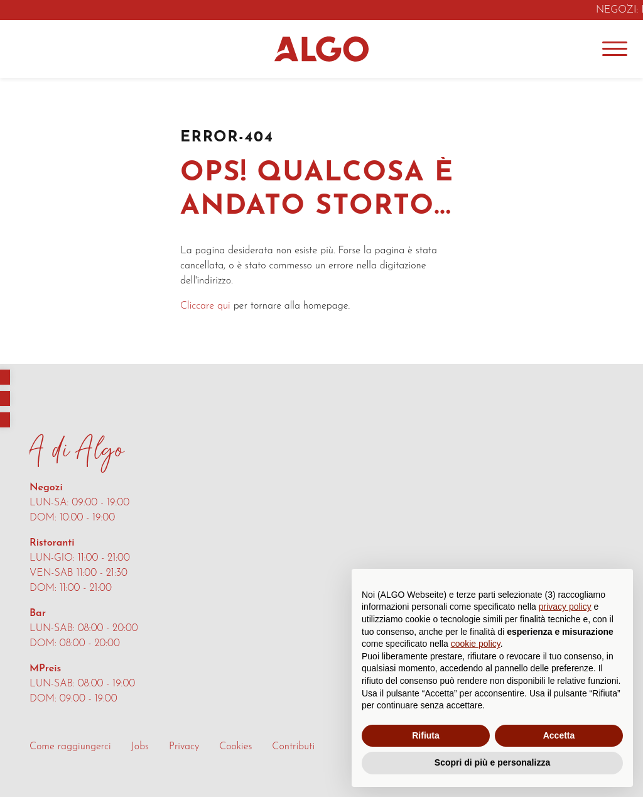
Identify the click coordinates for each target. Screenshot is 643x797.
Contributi (293, 747)
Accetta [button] (559, 735)
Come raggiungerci (70, 747)
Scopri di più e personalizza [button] (492, 762)
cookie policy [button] (475, 644)
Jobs (140, 747)
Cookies (235, 747)
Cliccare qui (205, 306)
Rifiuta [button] (426, 735)
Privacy (184, 747)
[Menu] (615, 49)
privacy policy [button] (565, 607)
